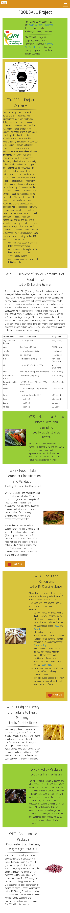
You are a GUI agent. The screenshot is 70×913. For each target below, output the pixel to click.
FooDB (56, 625)
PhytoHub (38, 629)
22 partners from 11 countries (40, 25)
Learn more (15, 564)
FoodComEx (46, 664)
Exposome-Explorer (42, 645)
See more (55, 695)
